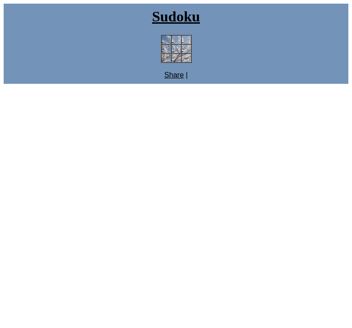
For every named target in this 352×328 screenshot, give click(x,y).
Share (174, 75)
